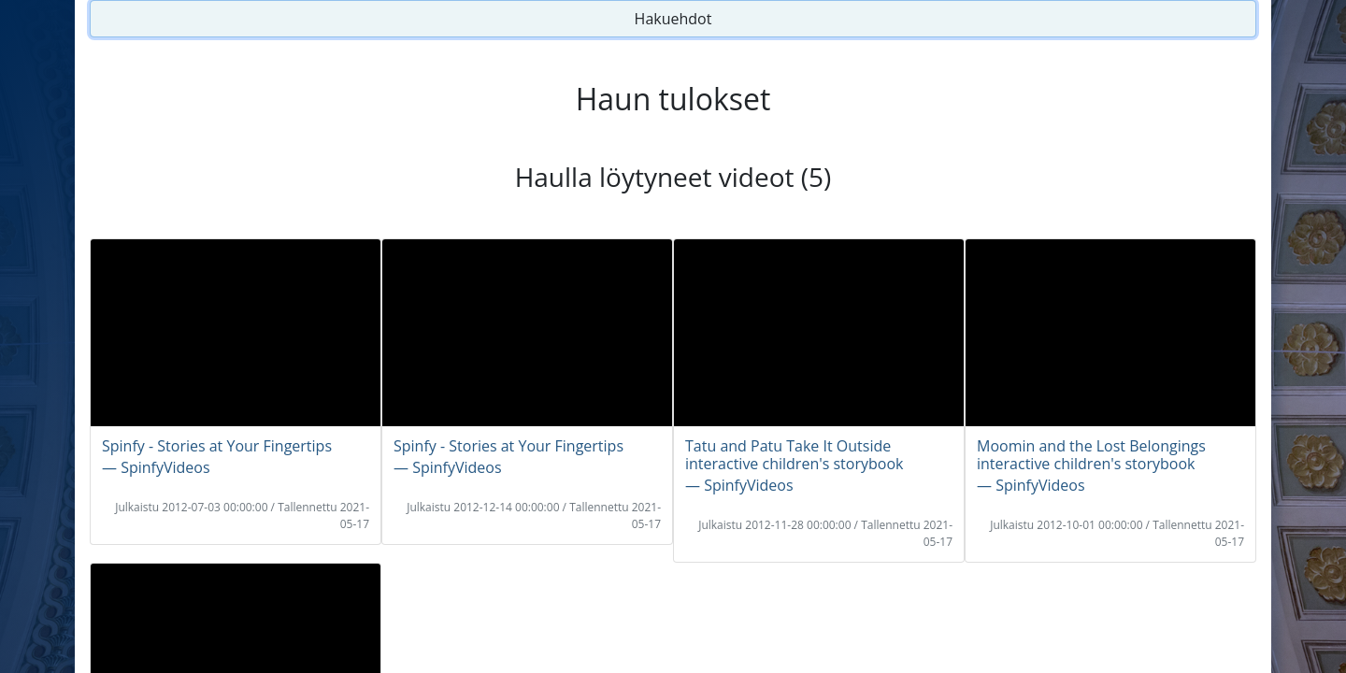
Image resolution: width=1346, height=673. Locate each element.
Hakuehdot (673, 18)
